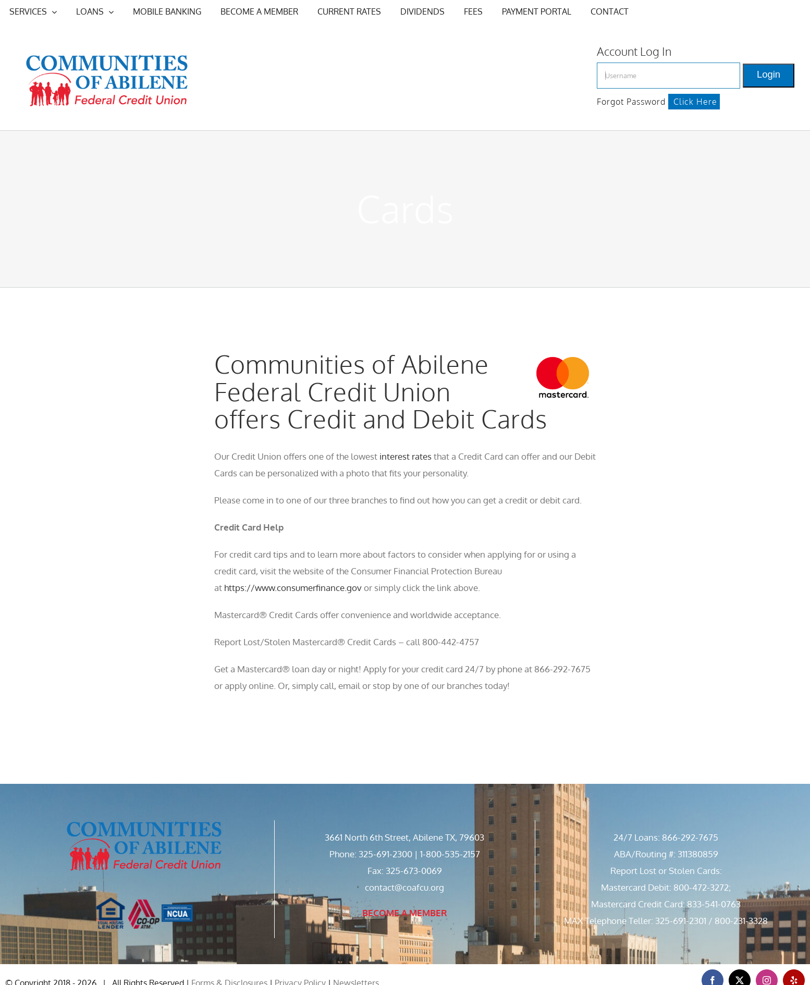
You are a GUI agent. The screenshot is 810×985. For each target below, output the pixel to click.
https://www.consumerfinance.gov (293, 587)
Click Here (695, 101)
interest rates (405, 456)
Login (768, 74)
